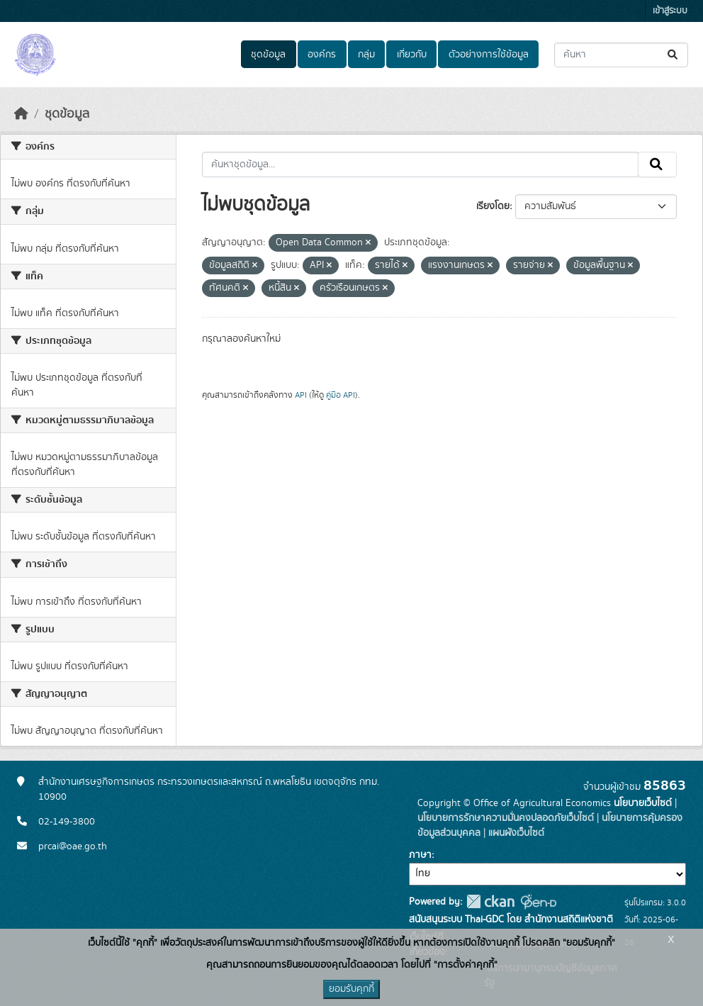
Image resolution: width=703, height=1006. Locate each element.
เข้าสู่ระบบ (670, 11)
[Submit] (673, 55)
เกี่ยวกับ (412, 54)
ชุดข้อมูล (268, 54)
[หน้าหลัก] (21, 114)
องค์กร (322, 54)
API (301, 395)
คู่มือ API (340, 395)
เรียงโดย (493, 206)
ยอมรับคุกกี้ (351, 989)
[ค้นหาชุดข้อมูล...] (621, 55)
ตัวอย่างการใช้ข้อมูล (489, 54)
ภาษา (420, 855)
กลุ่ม (366, 54)
